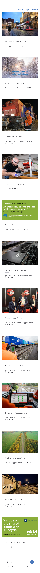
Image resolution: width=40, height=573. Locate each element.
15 (32, 566)
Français (35, 10)
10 (8, 566)
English (27, 10)
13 (22, 566)
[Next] (36, 562)
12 (17, 566)
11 (13, 566)
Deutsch (20, 10)
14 (27, 566)
